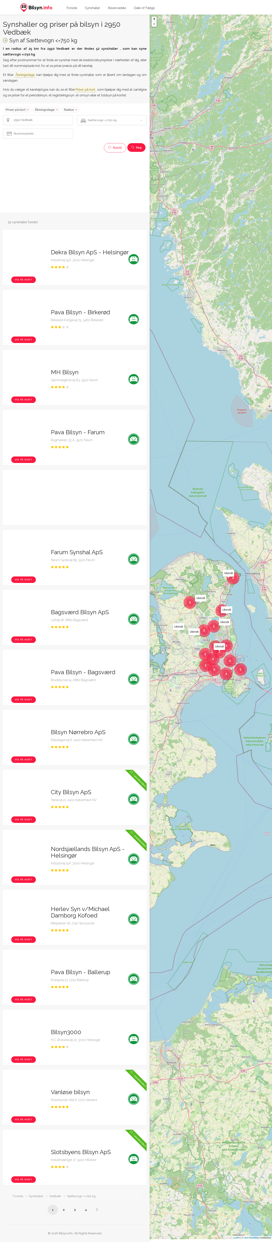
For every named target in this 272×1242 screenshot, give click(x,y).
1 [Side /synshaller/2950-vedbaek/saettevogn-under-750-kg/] (53, 1209)
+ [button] (154, 19)
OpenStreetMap (251, 1240)
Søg (136, 147)
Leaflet (236, 1240)
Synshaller (92, 8)
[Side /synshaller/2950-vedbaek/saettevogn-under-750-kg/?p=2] (97, 1209)
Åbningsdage (45, 110)
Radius (69, 110)
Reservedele (117, 8)
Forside (71, 8)
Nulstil (115, 147)
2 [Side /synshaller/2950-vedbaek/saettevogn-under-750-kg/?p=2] (64, 1209)
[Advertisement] (75, 181)
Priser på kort (15, 110)
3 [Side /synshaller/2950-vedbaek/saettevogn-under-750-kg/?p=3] (74, 1209)
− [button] (154, 24)
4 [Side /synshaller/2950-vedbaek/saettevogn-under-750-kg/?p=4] (86, 1209)
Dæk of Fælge (144, 8)
